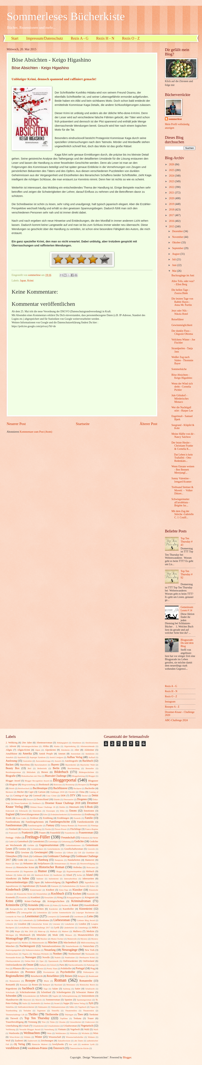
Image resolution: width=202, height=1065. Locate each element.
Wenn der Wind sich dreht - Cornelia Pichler (182, 386)
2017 (172, 215)
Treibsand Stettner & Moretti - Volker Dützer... (182, 490)
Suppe (66, 1003)
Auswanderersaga (43, 761)
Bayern (55, 764)
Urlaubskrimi (38, 1026)
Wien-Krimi (15, 1037)
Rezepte (30, 980)
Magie (17, 931)
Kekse (92, 886)
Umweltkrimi (75, 1022)
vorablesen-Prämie (37, 1048)
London (82, 924)
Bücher (20, 792)
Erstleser (34, 818)
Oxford (53, 965)
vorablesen (12, 1048)
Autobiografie (71, 761)
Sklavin (38, 1000)
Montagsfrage (14, 938)
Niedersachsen (12, 954)
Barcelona (25, 764)
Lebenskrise (42, 912)
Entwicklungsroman (29, 814)
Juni (174, 265)
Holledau (77, 867)
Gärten (31, 860)
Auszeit (58, 761)
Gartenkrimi (38, 841)
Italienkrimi (54, 878)
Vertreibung (49, 1029)
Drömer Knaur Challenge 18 (42, 807)
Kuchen (65, 905)
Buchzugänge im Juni (182, 275)
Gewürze (58, 852)
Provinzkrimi (48, 972)
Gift (79, 852)
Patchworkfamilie (75, 965)
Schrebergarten (63, 992)
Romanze (24, 985)
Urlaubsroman (70, 1025)
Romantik (10, 984)
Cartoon (42, 792)
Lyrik (56, 927)
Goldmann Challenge (59, 856)
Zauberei (19, 1040)
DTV (73, 795)
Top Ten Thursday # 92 (186, 574)
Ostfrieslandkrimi (14, 965)
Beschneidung (74, 768)
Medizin (90, 931)
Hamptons (59, 860)
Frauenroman (86, 832)
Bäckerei (9, 792)
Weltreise (74, 1033)
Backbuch (87, 760)
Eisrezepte (50, 811)
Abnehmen (76, 742)
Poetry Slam (52, 968)
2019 (172, 204)
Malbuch (53, 931)
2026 (172, 164)
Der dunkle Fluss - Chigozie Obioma (182, 332)
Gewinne (25, 852)
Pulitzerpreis (88, 972)
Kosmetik (10, 897)
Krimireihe (13, 905)
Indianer (9, 875)
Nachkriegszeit (27, 946)
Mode (55, 935)
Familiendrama (13, 822)
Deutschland (43, 799)
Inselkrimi (57, 875)
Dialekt (57, 799)
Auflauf (91, 757)
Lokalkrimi (69, 924)
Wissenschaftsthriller (75, 1037)
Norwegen (30, 957)
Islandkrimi (11, 878)
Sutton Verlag (79, 1003)
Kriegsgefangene (74, 897)
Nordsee (57, 953)
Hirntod (9, 867)
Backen (10, 764)
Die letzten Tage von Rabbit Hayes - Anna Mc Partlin (182, 301)
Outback (42, 965)
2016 (172, 221)
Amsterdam (75, 754)
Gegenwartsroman (48, 845)
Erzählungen (63, 818)
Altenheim (65, 750)
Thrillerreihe (52, 1014)
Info (28, 875)
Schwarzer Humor (85, 992)
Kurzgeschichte (16, 909)
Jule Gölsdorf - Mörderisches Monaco (179, 398)
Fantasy (50, 825)
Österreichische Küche (79, 1048)
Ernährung (90, 814)
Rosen (35, 984)
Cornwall (37, 795)
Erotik (9, 818)
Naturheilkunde (72, 946)
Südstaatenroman (58, 1007)
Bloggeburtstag (78, 776)
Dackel (85, 795)
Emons (73, 810)
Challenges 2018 (57, 792)
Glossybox (11, 856)
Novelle (46, 957)
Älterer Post (148, 424)
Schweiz (44, 996)
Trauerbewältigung (15, 1022)
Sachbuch (28, 988)
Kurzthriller (68, 909)
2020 (172, 198)
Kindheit (50, 889)
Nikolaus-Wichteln (41, 954)
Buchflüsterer (60, 788)
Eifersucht (23, 811)
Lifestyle (9, 924)
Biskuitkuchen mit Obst (31, 776)
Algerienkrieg (70, 746)
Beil (29, 768)
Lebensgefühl (26, 912)
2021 (172, 192)
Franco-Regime (91, 829)
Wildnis (27, 1037)
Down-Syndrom (21, 803)
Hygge (59, 871)
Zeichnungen (47, 1040)
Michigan (10, 935)
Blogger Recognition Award (37, 781)
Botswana (58, 784)
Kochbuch (57, 893)
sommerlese (175, 119)
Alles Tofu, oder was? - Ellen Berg (182, 283)
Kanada (43, 886)
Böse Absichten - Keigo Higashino (181, 376)
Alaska (57, 746)
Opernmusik (53, 961)
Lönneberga (83, 927)
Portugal (80, 968)
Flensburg (37, 829)
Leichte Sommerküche (61, 912)
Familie (89, 818)
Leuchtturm (78, 916)
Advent (12, 746)
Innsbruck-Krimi (42, 875)
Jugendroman (28, 886)
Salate (55, 988)
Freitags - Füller (13, 837)
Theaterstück (88, 1010)
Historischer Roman (51, 867)
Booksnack (44, 784)
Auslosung (11, 760)
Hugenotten (28, 871)
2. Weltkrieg (11, 742)
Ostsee (29, 964)
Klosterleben (42, 894)
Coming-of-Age (20, 795)
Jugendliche (90, 882)
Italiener (40, 878)
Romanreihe (85, 980)
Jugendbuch (71, 882)
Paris (62, 965)
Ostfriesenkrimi (70, 961)
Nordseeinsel (74, 953)
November (178, 237)
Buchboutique (40, 788)
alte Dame (78, 1040)
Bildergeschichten (86, 772)
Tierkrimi (93, 1014)
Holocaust (90, 867)
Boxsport (82, 784)
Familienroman (14, 825)
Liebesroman (61, 920)
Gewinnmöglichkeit (181, 325)
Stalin (24, 1003)
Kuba (55, 905)
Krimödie (33, 905)
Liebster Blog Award (86, 920)
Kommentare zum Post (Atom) (36, 431)
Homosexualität (12, 871)
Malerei (65, 931)
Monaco (68, 935)
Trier (44, 1022)
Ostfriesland (88, 961)
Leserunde (65, 916)
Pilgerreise (29, 968)
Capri (31, 792)
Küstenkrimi (85, 908)
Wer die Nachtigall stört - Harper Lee (182, 409)
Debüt (95, 795)
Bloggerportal (64, 780)
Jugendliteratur (12, 886)
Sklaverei (27, 1000)
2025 (172, 170)
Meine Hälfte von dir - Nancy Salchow (183, 435)
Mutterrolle (72, 939)
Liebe (90, 916)
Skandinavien (12, 999)
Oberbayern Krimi (87, 957)
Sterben (47, 1003)
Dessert (30, 799)
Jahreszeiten (88, 878)
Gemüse (22, 849)
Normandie (90, 954)
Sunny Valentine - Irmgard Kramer (181, 480)
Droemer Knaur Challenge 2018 (62, 803)
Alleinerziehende (87, 746)
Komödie (91, 894)
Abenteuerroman (44, 742)
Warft (95, 1029)
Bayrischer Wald (87, 765)
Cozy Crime (51, 795)
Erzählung (48, 818)
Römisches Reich (87, 985)
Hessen (73, 863)
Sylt (91, 1003)
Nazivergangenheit (13, 950)
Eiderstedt (10, 811)
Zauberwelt (32, 1040)
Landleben (11, 912)
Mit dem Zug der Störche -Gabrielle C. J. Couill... (182, 514)
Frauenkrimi (70, 833)
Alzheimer (89, 750)
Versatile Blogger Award (29, 1029)
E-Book (89, 806)
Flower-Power (61, 829)
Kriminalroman (81, 901)
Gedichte (79, 841)
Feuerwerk (82, 825)
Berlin (56, 768)
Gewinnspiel (41, 852)
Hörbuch (90, 871)
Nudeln (57, 957)
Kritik (46, 905)
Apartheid (21, 757)
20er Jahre (27, 742)
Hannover (89, 860)
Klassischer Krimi (24, 894)
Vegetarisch (87, 1025)
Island (89, 874)
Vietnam (62, 1029)
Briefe (11, 788)
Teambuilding (11, 1010)
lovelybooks (58, 1044)
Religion (81, 976)
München (10, 946)
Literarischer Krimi (39, 924)
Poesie (40, 968)
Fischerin (25, 829)
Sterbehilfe (35, 1003)
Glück (25, 856)
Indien (19, 875)
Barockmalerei (40, 765)
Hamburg (43, 859)
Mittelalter (41, 935)
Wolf (8, 1040)
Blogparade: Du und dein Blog (187, 643)
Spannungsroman (84, 1000)
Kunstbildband (91, 905)
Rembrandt (93, 976)
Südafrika (10, 1007)
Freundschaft (68, 837)
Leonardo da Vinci (13, 916)
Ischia (79, 875)
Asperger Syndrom (38, 757)
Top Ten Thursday (36, 1018)
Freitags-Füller (37, 837)
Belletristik (42, 768)
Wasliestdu (14, 1033)
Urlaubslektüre (53, 1026)
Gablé (11, 841)
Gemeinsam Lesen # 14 (187, 609)
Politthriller (66, 968)
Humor (42, 871)
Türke (52, 1022)
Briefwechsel (23, 788)
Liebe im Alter (12, 920)
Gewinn (10, 852)
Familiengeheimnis (35, 822)
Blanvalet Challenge (55, 775)
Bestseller (90, 768)
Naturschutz (88, 946)
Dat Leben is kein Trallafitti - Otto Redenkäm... (182, 457)
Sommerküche (179, 369)
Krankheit (35, 897)
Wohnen (91, 1037)
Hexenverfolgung (87, 863)
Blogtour (13, 784)
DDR (63, 795)
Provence (30, 972)
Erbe (45, 814)
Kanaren (54, 886)
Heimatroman (60, 863)
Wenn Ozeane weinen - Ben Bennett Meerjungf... (182, 469)
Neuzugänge (70, 950)
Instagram (170, 701)
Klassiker (77, 889)
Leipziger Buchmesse (85, 912)
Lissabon (22, 924)
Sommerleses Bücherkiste (66, 16)
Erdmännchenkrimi (59, 814)
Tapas (92, 1007)
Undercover (90, 1022)
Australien (27, 761)
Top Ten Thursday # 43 (186, 541)
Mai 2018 (29, 931)
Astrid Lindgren (56, 757)
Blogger (91, 776)
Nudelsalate (70, 957)
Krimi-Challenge (33, 901)
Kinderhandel (35, 890)
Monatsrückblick (86, 935)
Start (14, 38)
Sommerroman (53, 999)
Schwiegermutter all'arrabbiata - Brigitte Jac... (180, 502)
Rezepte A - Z (172, 706)
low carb (73, 1044)
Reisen (68, 976)
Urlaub (25, 1025)
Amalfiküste (11, 753)
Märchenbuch (70, 942)
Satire (77, 988)
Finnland (13, 829)
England (10, 814)
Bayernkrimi (70, 765)
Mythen (24, 942)
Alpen (37, 750)
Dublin (62, 807)
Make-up (41, 931)
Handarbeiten (74, 860)
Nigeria (25, 954)
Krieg (60, 897)
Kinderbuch (13, 889)
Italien (25, 878)
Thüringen (69, 1014)
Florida (48, 829)
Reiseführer (177, 319)
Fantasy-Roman (67, 825)
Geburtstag (66, 841)
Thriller (33, 1014)
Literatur (56, 924)
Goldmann (37, 856)
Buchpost (77, 788)
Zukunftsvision (64, 1040)
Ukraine (62, 1022)
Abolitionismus (91, 742)
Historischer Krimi (25, 867)
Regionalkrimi (15, 976)
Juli (174, 259)
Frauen (42, 832)
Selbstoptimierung (69, 996)
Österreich (58, 1048)
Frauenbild (55, 832)
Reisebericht (37, 976)
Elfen (62, 811)
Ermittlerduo (76, 814)
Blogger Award (13, 780)
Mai (174, 270)
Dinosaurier (68, 799)
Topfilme (64, 1018)
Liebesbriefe (27, 920)
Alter (76, 750)
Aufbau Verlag (74, 757)
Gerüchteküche (53, 849)
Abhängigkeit (62, 742)
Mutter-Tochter (57, 939)
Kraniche (23, 897)
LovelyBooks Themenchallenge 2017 (34, 927)
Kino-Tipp (63, 890)
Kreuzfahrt (48, 897)
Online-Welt (30, 961)
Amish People (46, 753)
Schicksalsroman (28, 992)
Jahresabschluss (70, 878)
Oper (41, 961)
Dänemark (74, 807)
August (176, 253)
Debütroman (17, 799)
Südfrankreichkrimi (26, 1007)
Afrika (46, 746)
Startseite (83, 424)
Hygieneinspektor (74, 871)
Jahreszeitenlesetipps (17, 882)
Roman (60, 980)
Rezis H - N (105, 38)
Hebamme (28, 863)
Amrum (61, 753)
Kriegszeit (90, 897)
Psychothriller (67, 972)
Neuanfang (50, 949)
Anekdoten (89, 754)
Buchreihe (90, 788)
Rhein (46, 981)
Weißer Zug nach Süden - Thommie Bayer (182, 360)
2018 (172, 209)
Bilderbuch (61, 772)
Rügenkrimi (11, 988)
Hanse (8, 863)
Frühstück (85, 838)
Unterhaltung (12, 1025)
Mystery (83, 939)
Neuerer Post (16, 424)
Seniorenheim (88, 996)
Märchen (52, 942)
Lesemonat (32, 916)
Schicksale (10, 992)
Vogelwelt (75, 1029)
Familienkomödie (85, 822)
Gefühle (30, 845)
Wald (86, 1029)
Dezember (178, 231)
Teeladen (27, 1010)
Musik (33, 938)
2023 (172, 181)
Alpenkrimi (50, 750)
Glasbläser (90, 852)
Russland (58, 985)
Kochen (77, 893)
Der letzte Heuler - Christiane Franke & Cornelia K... (182, 445)
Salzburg (66, 989)
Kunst (75, 905)
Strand (57, 1003)
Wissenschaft (55, 1037)
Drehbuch (36, 803)
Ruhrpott (46, 985)
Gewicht (91, 849)
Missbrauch (24, 935)
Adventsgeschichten (29, 746)
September (178, 248)
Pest (7, 968)
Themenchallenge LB (15, 1014)
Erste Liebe (21, 818)
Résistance (70, 985)
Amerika (27, 753)
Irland (69, 875)
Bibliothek (31, 772)
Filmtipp (94, 825)
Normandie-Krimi (13, 957)
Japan (23, 280)
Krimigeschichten (56, 901)
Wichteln (85, 1033)
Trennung (32, 1022)
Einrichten (37, 811)
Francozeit (13, 833)
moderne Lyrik (88, 1044)
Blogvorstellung (28, 784)
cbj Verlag (19, 1044)
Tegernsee (41, 1010)
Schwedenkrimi (29, 996)
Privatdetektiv (12, 972)
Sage (46, 989)
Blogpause (93, 780)
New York (90, 950)
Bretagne (94, 784)
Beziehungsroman (13, 772)
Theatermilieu (71, 1010)
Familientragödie (35, 825)
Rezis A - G (79, 38)
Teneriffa (55, 1010)
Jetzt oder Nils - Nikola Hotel (179, 312)
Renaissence (15, 981)
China (82, 792)
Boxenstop (70, 784)
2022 (172, 187)
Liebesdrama (43, 920)
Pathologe (91, 965)
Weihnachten (32, 1033)
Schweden (11, 995)
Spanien (68, 999)
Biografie (11, 775)
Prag (92, 968)
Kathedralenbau (69, 886)
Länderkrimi (69, 927)
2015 (172, 226)
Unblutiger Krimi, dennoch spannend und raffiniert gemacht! (54, 79)
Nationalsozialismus (51, 946)
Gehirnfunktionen (73, 845)
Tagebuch (82, 1007)
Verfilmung (10, 1029)
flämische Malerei (40, 1044)
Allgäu (9, 750)
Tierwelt (14, 1018)
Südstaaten (42, 1007)
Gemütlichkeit (37, 849)
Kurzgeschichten (36, 909)
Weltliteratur (60, 1033)
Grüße (20, 860)
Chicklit (71, 792)
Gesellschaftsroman (73, 849)
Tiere (80, 1014)
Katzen (83, 886)
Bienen (44, 772)
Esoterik (77, 818)
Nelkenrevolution (32, 950)
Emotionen (89, 810)
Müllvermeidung (88, 942)
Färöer (95, 838)
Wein (49, 1033)
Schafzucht (90, 989)
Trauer (90, 1018)
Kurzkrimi (53, 909)
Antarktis (10, 757)
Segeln (55, 996)
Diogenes (82, 799)
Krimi (30, 280)
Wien (95, 1033)
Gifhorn (70, 852)
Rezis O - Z (131, 38)
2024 (172, 175)
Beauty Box (12, 768)
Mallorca (77, 931)
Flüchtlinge (75, 829)
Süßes (71, 1007)
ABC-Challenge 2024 (176, 720)
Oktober (176, 242)
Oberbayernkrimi (13, 961)
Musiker (43, 939)
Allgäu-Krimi (23, 750)
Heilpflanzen (43, 863)
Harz (17, 863)
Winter (38, 1036)
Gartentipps (53, 841)
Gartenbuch (22, 841)
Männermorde (38, 942)
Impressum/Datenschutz (44, 38)
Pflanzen (17, 968)
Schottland (46, 992)
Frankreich (27, 832)
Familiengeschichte (59, 821)
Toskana (77, 1018)
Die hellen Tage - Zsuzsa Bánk (180, 291)
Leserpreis (51, 916)
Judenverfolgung (52, 882)
